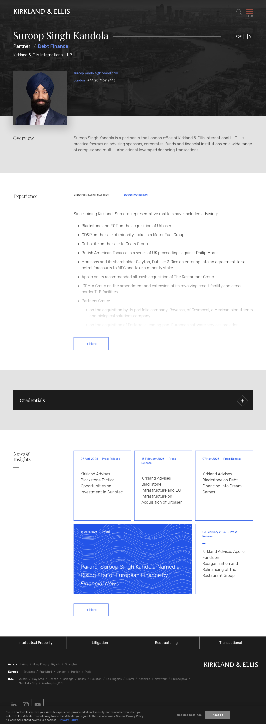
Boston (53, 679)
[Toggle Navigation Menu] (249, 12)
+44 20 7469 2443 (101, 80)
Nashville (144, 679)
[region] (133, 715)
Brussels (29, 672)
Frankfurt (46, 672)
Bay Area (38, 679)
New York (161, 679)
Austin (23, 679)
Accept (218, 714)
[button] (133, 400)
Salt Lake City (28, 683)
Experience (25, 196)
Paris (88, 672)
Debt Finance (53, 46)
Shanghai (71, 664)
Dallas (82, 679)
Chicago (68, 679)
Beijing (24, 664)
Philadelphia (179, 679)
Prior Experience (136, 195)
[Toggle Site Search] (239, 12)
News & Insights (22, 457)
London (79, 80)
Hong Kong (40, 664)
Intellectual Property (35, 643)
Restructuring (166, 643)
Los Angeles (114, 679)
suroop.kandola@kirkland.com (96, 73)
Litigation (100, 643)
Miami (130, 679)
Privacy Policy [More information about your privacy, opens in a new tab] (68, 719)
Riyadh (55, 664)
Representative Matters (92, 195)
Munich (75, 672)
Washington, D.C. (52, 683)
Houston (96, 679)
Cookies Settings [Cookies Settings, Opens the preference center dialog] (189, 714)
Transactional (230, 643)
